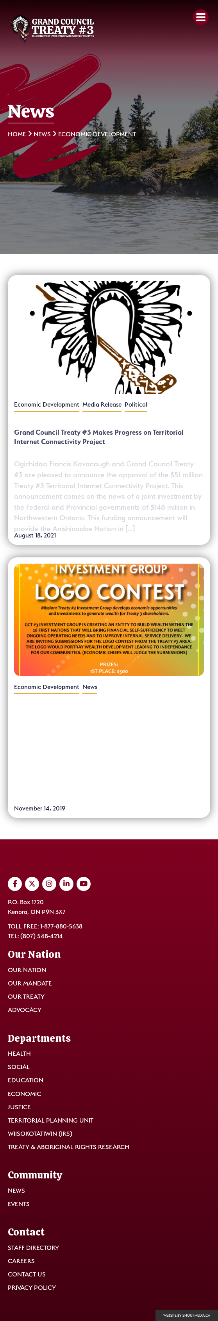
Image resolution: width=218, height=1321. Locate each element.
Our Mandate (30, 983)
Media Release (102, 405)
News (42, 134)
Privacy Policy (32, 1287)
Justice (19, 1107)
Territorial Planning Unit (50, 1120)
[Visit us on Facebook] (15, 884)
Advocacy (24, 1010)
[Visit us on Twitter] (32, 884)
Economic (24, 1094)
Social (19, 1067)
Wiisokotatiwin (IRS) (40, 1133)
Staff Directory (33, 1247)
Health (19, 1053)
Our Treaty (26, 996)
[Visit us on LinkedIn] (66, 884)
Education (25, 1080)
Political (136, 405)
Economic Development (46, 405)
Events (19, 1204)
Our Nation (27, 970)
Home (17, 134)
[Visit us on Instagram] (49, 884)
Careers (21, 1261)
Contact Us (27, 1274)
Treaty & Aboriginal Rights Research (68, 1147)
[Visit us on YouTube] (84, 884)
